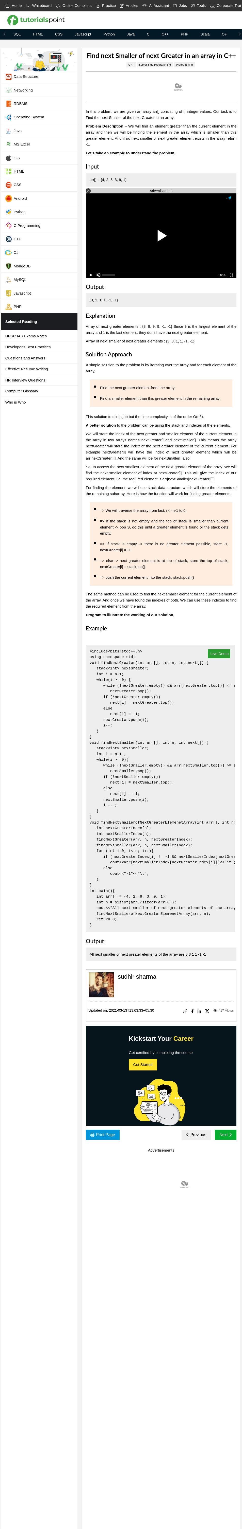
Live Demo (219, 653)
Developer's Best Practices (28, 347)
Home (13, 5)
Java (131, 34)
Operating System (24, 117)
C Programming (22, 225)
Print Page (102, 1135)
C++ (165, 34)
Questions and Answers (25, 358)
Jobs (180, 5)
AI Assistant (155, 5)
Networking (19, 90)
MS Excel (17, 144)
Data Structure (21, 77)
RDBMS (16, 103)
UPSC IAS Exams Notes (26, 336)
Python (109, 34)
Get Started (143, 1064)
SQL (17, 34)
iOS (12, 158)
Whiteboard (39, 5)
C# (224, 34)
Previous (196, 1135)
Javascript (83, 34)
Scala (205, 34)
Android (16, 198)
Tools (198, 5)
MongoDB (18, 266)
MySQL (15, 279)
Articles (129, 5)
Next (225, 1135)
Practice (106, 5)
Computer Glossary (21, 391)
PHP (184, 34)
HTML (38, 34)
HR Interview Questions (25, 380)
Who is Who (15, 402)
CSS (59, 34)
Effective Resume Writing (26, 369)
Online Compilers (74, 5)
